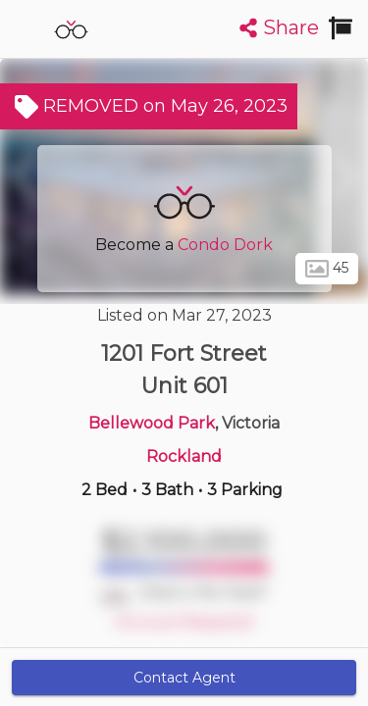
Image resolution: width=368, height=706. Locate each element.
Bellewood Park (151, 423)
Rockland (184, 456)
